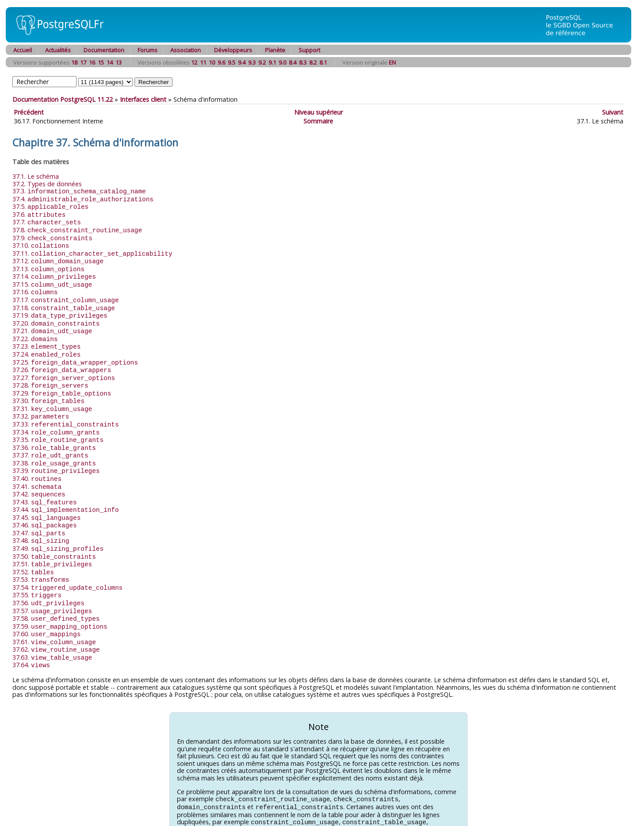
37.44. (65, 491)
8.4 (292, 62)
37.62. (56, 623)
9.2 (262, 62)
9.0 (282, 62)
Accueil (22, 50)
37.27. (63, 367)
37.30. (48, 388)
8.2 (313, 62)
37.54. (67, 565)
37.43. (44, 484)
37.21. (52, 323)
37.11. (92, 250)
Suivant (612, 112)
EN (392, 62)
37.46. (44, 506)
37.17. (65, 293)
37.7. (46, 220)
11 (203, 62)
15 (101, 62)
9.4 (242, 62)
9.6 (221, 62)
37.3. (79, 191)
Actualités (58, 50)
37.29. (61, 381)
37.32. (40, 403)
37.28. (50, 374)
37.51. (52, 542)
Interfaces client (143, 99)
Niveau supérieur (318, 112)
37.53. (40, 557)
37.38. (54, 447)
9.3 (252, 62)
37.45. (46, 499)
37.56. (48, 579)
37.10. (40, 242)
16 (92, 62)
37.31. (52, 396)
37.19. (59, 308)
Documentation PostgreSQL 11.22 (62, 99)
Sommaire (318, 121)
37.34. (56, 418)
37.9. (52, 235)
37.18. (63, 301)
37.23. (46, 337)
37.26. (61, 359)
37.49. (58, 528)
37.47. (38, 513)
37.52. (33, 550)
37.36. (54, 433)
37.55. (36, 572)
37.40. (36, 462)
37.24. (46, 345)
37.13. (48, 264)
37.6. (38, 213)
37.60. (46, 608)
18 (74, 62)
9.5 (231, 62)
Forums (147, 50)
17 (83, 62)
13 (118, 62)
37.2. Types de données (47, 184)
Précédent (29, 112)
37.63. (52, 630)
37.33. (65, 411)
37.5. (50, 205)
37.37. (50, 440)
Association (185, 50)
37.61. (54, 616)
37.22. (35, 330)
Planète (275, 50)
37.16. (35, 286)
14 (110, 62)
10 (212, 62)
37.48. (40, 520)
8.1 (323, 62)
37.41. (36, 469)
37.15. (52, 279)
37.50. (54, 535)
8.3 (303, 62)
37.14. (54, 271)
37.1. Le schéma (35, 176)
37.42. (38, 477)
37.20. (56, 315)
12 (194, 62)
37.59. (59, 601)
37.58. (56, 594)
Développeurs (233, 50)
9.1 (272, 62)
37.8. (77, 227)
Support (309, 50)
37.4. (82, 198)
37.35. (58, 425)
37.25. (75, 352)
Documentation (104, 50)
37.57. (52, 587)
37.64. (31, 638)
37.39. (56, 454)
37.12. (58, 257)
